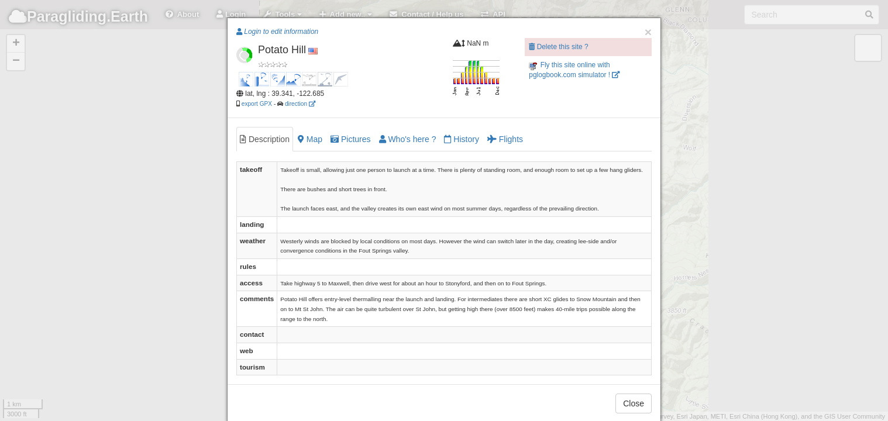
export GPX (257, 104)
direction (300, 104)
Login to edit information (277, 31)
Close (633, 403)
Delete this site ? (558, 47)
